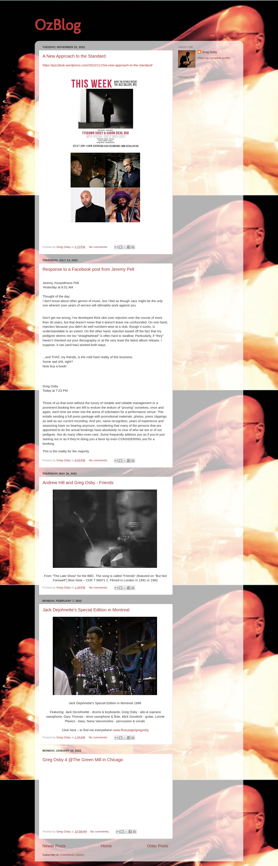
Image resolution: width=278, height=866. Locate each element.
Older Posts (157, 846)
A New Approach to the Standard (74, 56)
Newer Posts (54, 846)
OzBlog (57, 25)
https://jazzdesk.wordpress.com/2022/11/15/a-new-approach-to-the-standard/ (98, 65)
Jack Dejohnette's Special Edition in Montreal (86, 609)
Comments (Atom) (72, 854)
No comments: (99, 247)
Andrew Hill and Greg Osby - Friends (78, 482)
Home (106, 846)
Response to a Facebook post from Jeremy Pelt (88, 269)
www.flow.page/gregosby (131, 730)
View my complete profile (214, 58)
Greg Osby (209, 52)
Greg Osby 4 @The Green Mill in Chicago (83, 759)
